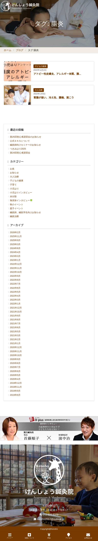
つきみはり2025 (18, 148)
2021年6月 (15, 327)
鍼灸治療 (14, 216)
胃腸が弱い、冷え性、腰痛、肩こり (53, 97)
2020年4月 (15, 379)
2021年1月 (15, 343)
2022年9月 (15, 276)
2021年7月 (15, 323)
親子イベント (16, 208)
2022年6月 (15, 288)
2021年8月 (15, 319)
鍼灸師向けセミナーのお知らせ (25, 145)
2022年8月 (15, 280)
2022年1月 (15, 303)
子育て (13, 184)
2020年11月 (16, 351)
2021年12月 (16, 307)
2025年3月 (15, 244)
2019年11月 (16, 387)
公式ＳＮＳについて (20, 141)
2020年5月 (15, 375)
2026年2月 (15, 232)
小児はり (14, 188)
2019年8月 (15, 395)
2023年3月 (15, 256)
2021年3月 (15, 335)
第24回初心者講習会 (20, 152)
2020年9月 (15, 359)
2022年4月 (15, 296)
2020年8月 (15, 363)
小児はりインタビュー (21, 192)
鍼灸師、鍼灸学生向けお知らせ (25, 212)
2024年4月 (15, 252)
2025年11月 (16, 236)
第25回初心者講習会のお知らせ (25, 137)
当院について (29, 536)
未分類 (13, 196)
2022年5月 (15, 292)
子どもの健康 (40, 66)
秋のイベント (16, 204)
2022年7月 (15, 284)
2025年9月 (15, 240)
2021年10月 (16, 311)
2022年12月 (16, 264)
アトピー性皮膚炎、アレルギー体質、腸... (57, 74)
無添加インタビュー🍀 (21, 200)
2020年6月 (15, 371)
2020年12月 (16, 347)
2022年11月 (16, 268)
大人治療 (38, 90)
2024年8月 (15, 248)
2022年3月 (15, 299)
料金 (49, 536)
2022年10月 (16, 272)
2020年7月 (15, 367)
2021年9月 (15, 315)
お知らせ (14, 172)
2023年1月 (15, 260)
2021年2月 (15, 339)
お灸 (12, 168)
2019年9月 (15, 391)
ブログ (19, 50)
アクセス (68, 536)
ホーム (7, 50)
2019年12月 (16, 383)
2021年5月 (15, 331)
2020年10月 (16, 355)
